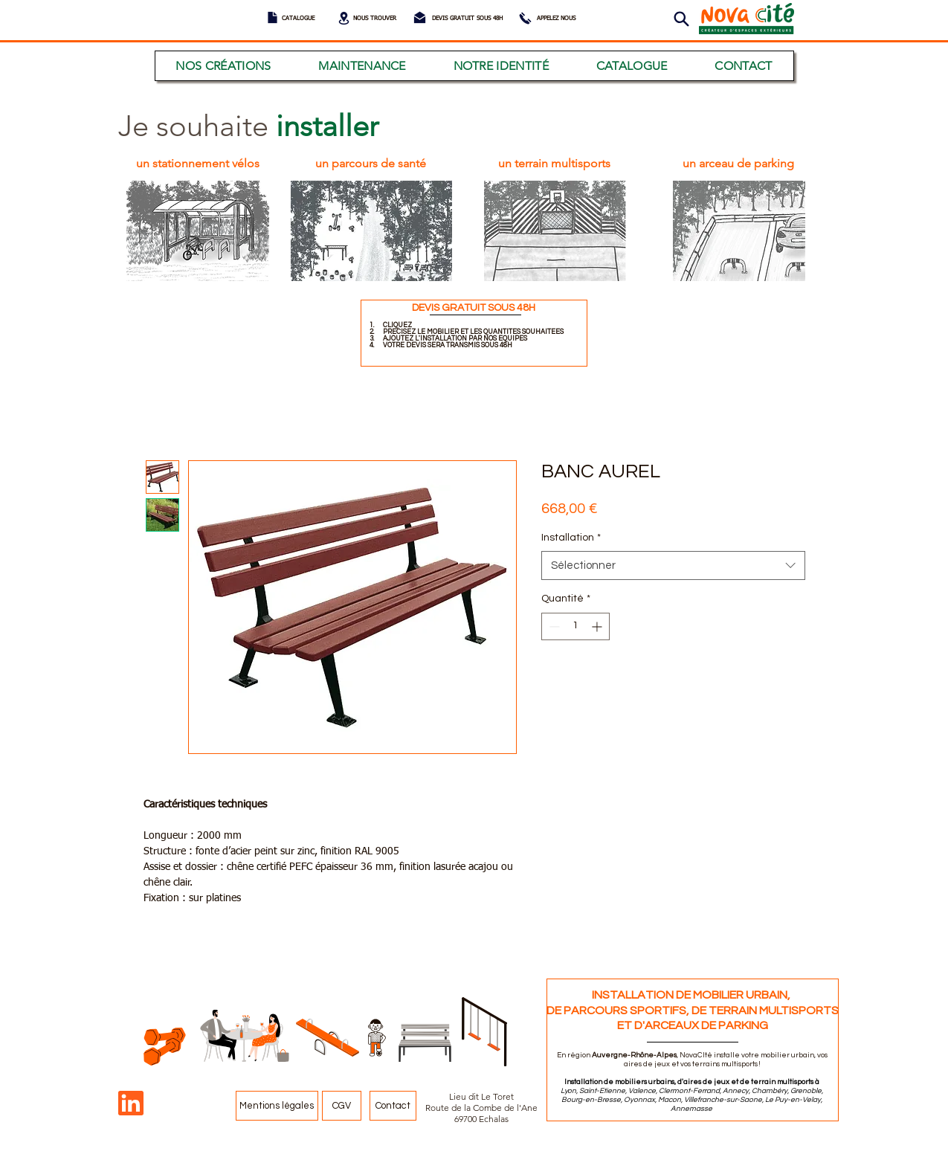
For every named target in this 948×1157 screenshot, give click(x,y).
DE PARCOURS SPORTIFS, (618, 1010)
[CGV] (341, 1106)
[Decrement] (553, 626)
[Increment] (598, 626)
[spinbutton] (575, 626)
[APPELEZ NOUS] (556, 19)
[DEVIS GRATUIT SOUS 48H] (467, 19)
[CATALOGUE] (298, 19)
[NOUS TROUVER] (375, 19)
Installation (571, 537)
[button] (682, 19)
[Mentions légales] (277, 1106)
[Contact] (393, 1106)
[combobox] (673, 565)
